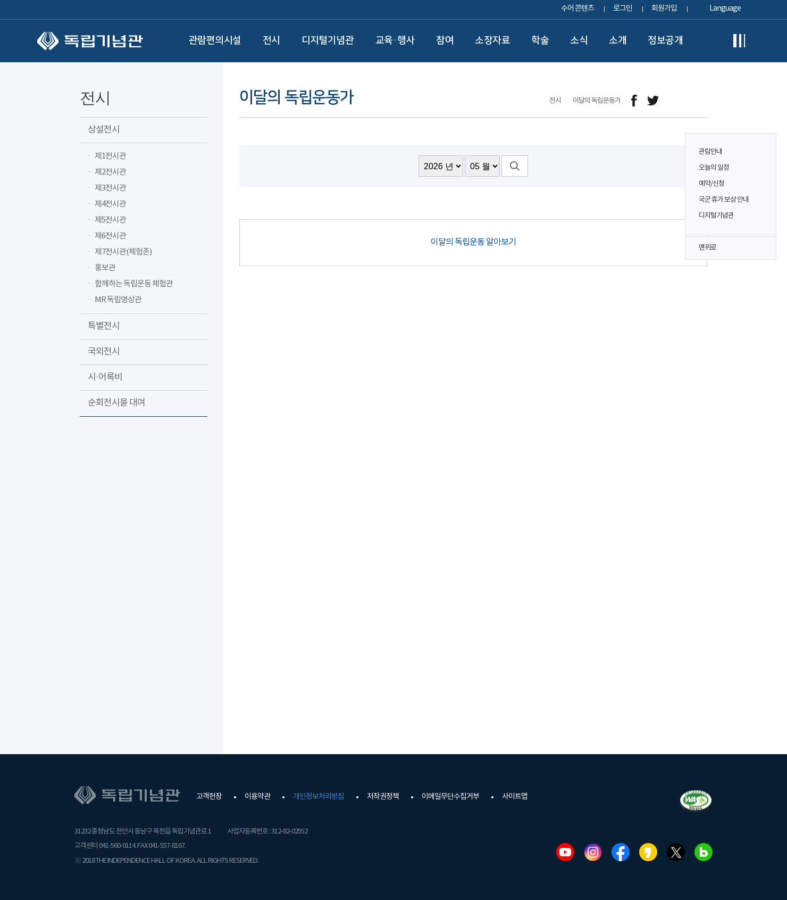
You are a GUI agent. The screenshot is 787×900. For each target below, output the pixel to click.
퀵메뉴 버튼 (762, 177)
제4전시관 (110, 204)
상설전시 (104, 130)
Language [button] (725, 8)
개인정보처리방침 (318, 796)
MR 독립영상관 (118, 299)
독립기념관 (90, 41)
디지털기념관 (328, 40)
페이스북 (621, 852)
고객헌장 (209, 796)
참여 (445, 40)
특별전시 (104, 326)
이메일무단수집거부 (450, 796)
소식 (579, 40)
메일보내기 (676, 101)
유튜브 (565, 852)
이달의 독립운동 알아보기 (473, 242)
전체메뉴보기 (739, 41)
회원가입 (664, 8)
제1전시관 (110, 156)
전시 (271, 40)
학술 (540, 40)
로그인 (622, 8)
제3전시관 (110, 188)
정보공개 (665, 40)
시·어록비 (105, 377)
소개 (617, 40)
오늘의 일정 (714, 168)
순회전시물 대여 (116, 403)
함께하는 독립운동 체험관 (134, 283)
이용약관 (257, 796)
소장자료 (492, 40)
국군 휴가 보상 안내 (724, 200)
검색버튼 (514, 166)
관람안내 (710, 152)
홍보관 (105, 268)
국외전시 (104, 351)
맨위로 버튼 (762, 248)
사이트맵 (515, 796)
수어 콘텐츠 (577, 8)
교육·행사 (395, 40)
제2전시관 (110, 172)
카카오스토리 (648, 852)
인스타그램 (593, 852)
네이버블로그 (703, 852)
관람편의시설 (215, 40)
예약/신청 (711, 184)
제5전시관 (110, 220)
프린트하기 (700, 101)
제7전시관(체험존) (123, 252)
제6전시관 (110, 236)
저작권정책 (383, 796)
